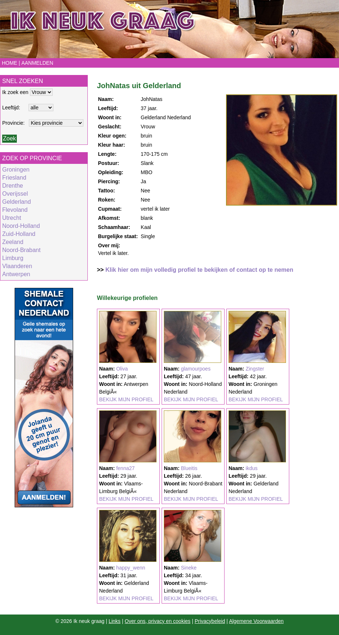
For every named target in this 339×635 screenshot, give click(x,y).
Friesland (14, 177)
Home (9, 63)
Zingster (255, 369)
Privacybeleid (210, 621)
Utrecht (11, 218)
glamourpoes (196, 369)
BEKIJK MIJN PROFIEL (126, 399)
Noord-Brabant (21, 250)
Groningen (16, 169)
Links (115, 621)
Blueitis (189, 468)
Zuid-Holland (18, 234)
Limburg (12, 258)
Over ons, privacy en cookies (158, 621)
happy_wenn (130, 568)
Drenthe (12, 186)
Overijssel (15, 194)
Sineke (189, 568)
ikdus (252, 468)
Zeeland (12, 242)
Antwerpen (16, 274)
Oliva (122, 369)
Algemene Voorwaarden (256, 621)
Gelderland (16, 202)
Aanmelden (37, 63)
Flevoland (14, 210)
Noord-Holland (21, 226)
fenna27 (125, 468)
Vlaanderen (17, 266)
